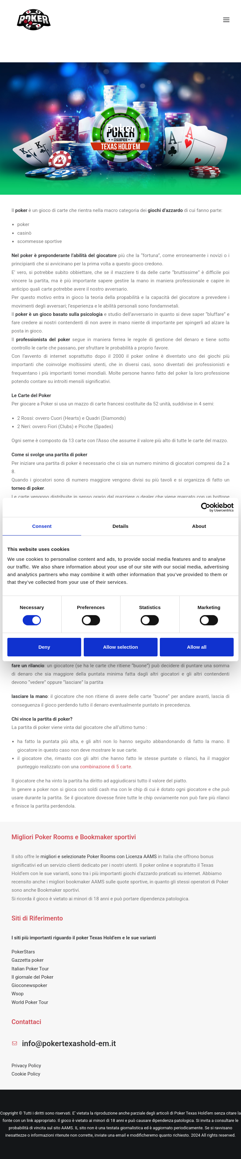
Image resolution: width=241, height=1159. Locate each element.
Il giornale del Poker (32, 977)
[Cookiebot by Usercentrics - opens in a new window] (206, 507)
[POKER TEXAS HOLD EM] (34, 20)
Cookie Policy (26, 1074)
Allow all (196, 647)
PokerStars (23, 952)
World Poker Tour (30, 1002)
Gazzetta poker (27, 960)
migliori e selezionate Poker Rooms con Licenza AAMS (99, 856)
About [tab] (199, 526)
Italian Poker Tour (30, 969)
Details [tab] (120, 526)
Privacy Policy (26, 1066)
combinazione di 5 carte (105, 767)
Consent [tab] (42, 526)
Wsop (18, 994)
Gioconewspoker (29, 985)
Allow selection (120, 647)
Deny (44, 647)
